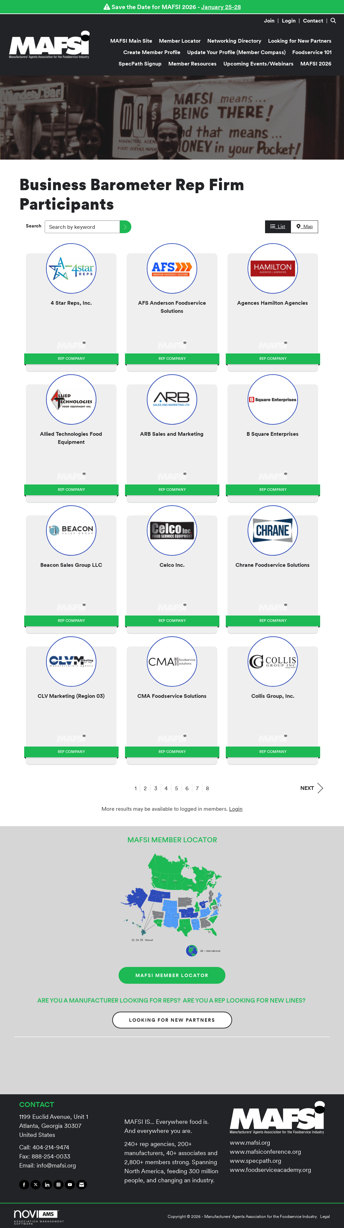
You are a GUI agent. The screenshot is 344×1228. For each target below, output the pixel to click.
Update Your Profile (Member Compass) (236, 52)
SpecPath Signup (140, 63)
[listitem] (272, 20)
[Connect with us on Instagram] (58, 1184)
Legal (325, 1216)
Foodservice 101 (312, 52)
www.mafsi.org (250, 1142)
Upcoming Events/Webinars (258, 63)
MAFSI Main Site (131, 40)
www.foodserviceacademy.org (270, 1170)
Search (33, 226)
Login (236, 808)
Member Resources (192, 63)
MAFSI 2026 (316, 63)
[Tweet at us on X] (36, 1184)
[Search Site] (335, 20)
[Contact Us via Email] (81, 1184)
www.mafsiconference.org (265, 1151)
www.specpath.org (255, 1161)
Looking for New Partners (300, 40)
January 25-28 (221, 7)
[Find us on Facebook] (24, 1184)
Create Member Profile (151, 52)
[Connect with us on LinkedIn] (47, 1184)
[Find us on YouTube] (70, 1184)
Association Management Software (39, 1217)
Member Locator (180, 40)
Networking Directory (234, 40)
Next (311, 788)
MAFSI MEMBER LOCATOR (172, 975)
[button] (125, 226)
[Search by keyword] (82, 226)
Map (304, 226)
